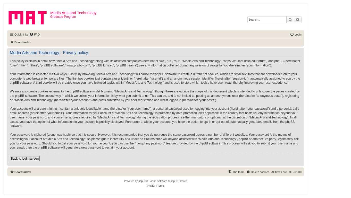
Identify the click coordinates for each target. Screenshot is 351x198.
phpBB (142, 181)
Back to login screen (25, 158)
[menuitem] (34, 34)
